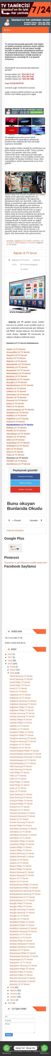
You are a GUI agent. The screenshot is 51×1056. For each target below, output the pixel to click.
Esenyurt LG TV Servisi (16, 400)
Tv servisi (24, 269)
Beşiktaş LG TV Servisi (16, 376)
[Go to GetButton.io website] (44, 1053)
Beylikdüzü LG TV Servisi (17, 379)
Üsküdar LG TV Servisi (16, 461)
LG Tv (14, 265)
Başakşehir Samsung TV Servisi (23, 966)
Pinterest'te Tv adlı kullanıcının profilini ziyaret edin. (25, 563)
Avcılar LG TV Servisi (16, 358)
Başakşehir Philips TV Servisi (22, 969)
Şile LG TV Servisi (14, 449)
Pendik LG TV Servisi (16, 431)
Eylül (12, 987)
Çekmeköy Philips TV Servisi (22, 841)
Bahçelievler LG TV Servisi (18, 364)
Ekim (12, 673)
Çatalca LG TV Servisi (16, 391)
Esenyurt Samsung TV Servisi (22, 813)
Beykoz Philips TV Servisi (20, 866)
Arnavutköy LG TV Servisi (18, 352)
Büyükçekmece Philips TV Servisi (24, 885)
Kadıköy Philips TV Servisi (21, 720)
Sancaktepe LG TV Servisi (18, 434)
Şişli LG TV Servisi (14, 452)
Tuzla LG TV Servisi (15, 455)
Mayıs (13, 1000)
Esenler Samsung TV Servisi (22, 822)
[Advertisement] (25, 601)
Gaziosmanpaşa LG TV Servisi (20, 410)
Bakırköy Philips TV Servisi (21, 972)
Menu (7, 30)
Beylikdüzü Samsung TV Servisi (23, 928)
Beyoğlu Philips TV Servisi (21, 903)
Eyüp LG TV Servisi (15, 403)
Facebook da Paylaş (25, 476)
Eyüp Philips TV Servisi (19, 782)
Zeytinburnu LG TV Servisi (18, 464)
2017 (10, 657)
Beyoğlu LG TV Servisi (16, 382)
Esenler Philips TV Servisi (20, 825)
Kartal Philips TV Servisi (20, 682)
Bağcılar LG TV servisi (20, 260)
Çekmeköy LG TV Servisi (17, 394)
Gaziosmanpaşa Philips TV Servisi (24, 751)
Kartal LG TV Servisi (15, 422)
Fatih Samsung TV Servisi (21, 766)
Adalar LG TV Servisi (15, 349)
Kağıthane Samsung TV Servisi (23, 701)
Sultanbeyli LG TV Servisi (18, 443)
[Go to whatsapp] (44, 1048)
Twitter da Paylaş (25, 483)
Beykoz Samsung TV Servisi (22, 872)
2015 (10, 664)
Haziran (13, 997)
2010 (10, 1003)
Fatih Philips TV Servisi (19, 773)
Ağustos (13, 990)
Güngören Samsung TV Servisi (23, 738)
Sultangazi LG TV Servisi (17, 446)
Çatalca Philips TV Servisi (20, 847)
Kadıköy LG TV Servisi (16, 415)
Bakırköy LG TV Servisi (16, 367)
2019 (10, 654)
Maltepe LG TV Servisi (16, 428)
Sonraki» (34, 520)
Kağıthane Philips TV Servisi (22, 707)
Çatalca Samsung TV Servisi (22, 853)
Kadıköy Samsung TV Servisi (22, 713)
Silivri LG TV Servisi (15, 440)
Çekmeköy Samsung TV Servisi (23, 829)
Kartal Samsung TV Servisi (21, 676)
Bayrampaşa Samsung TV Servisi (24, 956)
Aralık (13, 667)
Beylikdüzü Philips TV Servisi (22, 922)
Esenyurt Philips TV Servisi (21, 801)
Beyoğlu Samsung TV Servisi (22, 909)
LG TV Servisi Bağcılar (29, 265)
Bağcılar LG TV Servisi (16, 361)
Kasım (13, 670)
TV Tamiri (13, 548)
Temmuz (14, 994)
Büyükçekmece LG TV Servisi (19, 385)
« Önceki (17, 520)
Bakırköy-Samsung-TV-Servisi (22, 978)
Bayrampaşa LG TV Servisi (18, 373)
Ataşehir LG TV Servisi (16, 355)
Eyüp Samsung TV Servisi (21, 794)
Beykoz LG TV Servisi (16, 388)
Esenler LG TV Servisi (16, 397)
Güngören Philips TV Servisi (21, 732)
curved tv (36, 260)
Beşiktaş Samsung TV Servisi (22, 944)
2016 (10, 660)
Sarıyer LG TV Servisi (16, 437)
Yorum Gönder (15, 530)
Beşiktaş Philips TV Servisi (21, 941)
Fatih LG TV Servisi (15, 406)
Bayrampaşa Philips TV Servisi (23, 953)
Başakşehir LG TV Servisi (18, 370)
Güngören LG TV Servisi (17, 413)
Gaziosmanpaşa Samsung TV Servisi (25, 754)
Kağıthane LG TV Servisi (17, 419)
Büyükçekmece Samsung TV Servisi (25, 891)
